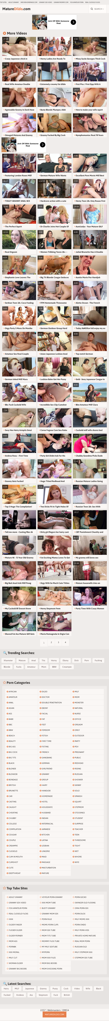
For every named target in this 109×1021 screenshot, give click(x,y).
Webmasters (54, 1010)
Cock (66, 989)
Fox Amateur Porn (76, 2)
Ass (31, 995)
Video (77, 989)
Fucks (18, 667)
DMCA (65, 1010)
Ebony (65, 661)
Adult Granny (13, 2)
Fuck (56, 995)
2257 (43, 1010)
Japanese (29, 989)
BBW (54, 667)
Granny (43, 989)
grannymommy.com (61, 2)
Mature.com (19, 9)
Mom (43, 667)
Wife (88, 989)
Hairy (6, 989)
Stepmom (43, 995)
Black (98, 989)
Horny (54, 661)
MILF (17, 989)
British (67, 995)
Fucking (98, 661)
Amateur (31, 667)
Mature (22, 661)
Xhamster (8, 661)
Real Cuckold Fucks (92, 2)
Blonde (7, 667)
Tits (43, 661)
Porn (86, 661)
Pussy (55, 989)
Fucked (7, 995)
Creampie (67, 667)
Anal (33, 661)
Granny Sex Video (45, 2)
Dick (76, 661)
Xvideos (20, 995)
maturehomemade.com (29, 2)
